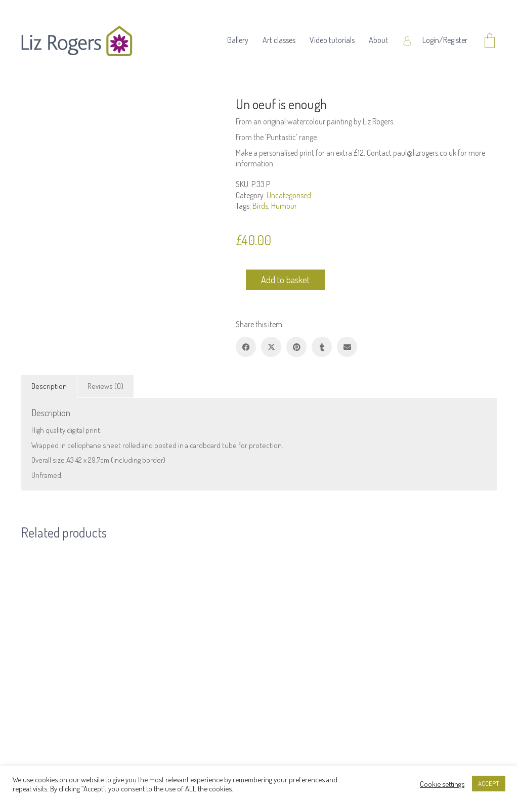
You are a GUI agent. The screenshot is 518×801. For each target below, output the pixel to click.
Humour (284, 206)
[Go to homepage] (77, 41)
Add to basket (285, 279)
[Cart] (490, 41)
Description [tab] (49, 386)
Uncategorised (289, 195)
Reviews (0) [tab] (105, 386)
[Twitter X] (271, 347)
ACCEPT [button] (488, 783)
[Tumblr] (322, 347)
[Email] (347, 347)
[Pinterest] (296, 347)
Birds (260, 206)
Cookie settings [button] (442, 783)
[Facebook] (246, 347)
